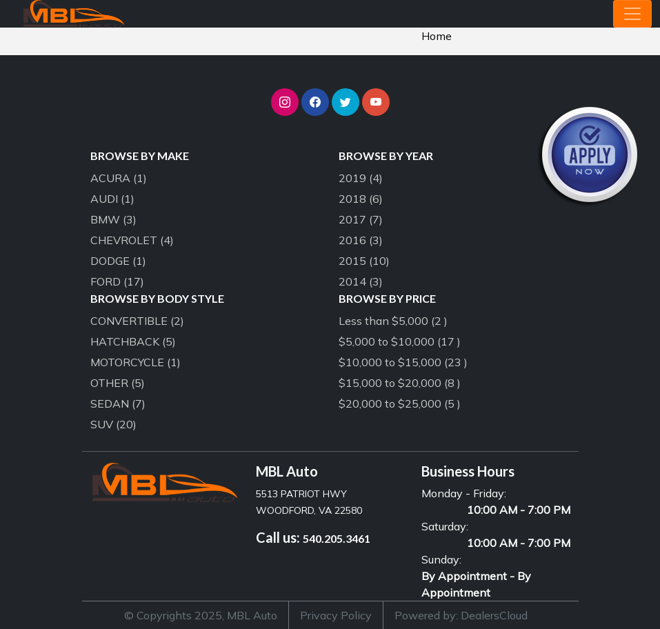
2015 (364, 261)
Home (436, 36)
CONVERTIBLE (137, 321)
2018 (361, 199)
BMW (113, 219)
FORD (117, 281)
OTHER (117, 383)
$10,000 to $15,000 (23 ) (403, 362)
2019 (361, 178)
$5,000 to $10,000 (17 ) (400, 341)
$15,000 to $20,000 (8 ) (400, 383)
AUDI (112, 199)
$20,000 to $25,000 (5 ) (400, 403)
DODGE (118, 261)
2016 (361, 240)
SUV (113, 424)
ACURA (118, 178)
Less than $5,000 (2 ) (393, 321)
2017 (361, 219)
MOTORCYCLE (135, 362)
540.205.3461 (336, 538)
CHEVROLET (132, 240)
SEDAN (118, 403)
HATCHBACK (133, 341)
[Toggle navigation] (632, 14)
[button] (285, 102)
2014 (361, 281)
